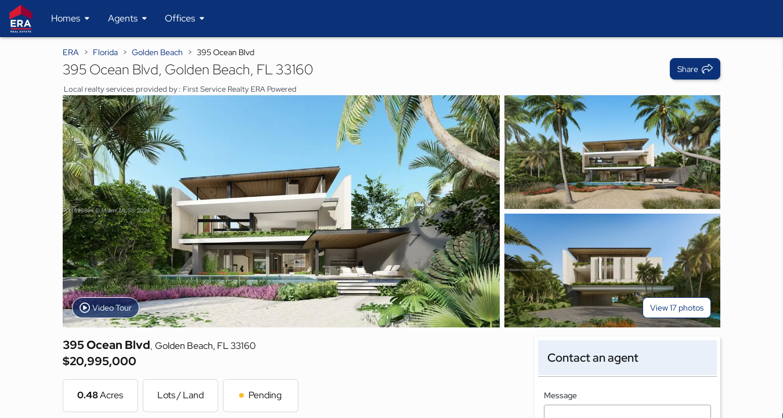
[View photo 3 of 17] (612, 270)
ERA (71, 52)
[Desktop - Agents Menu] (127, 18)
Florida (105, 52)
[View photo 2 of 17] (612, 152)
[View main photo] (281, 211)
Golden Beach (157, 52)
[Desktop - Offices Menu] (184, 18)
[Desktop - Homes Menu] (70, 18)
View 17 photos (676, 307)
